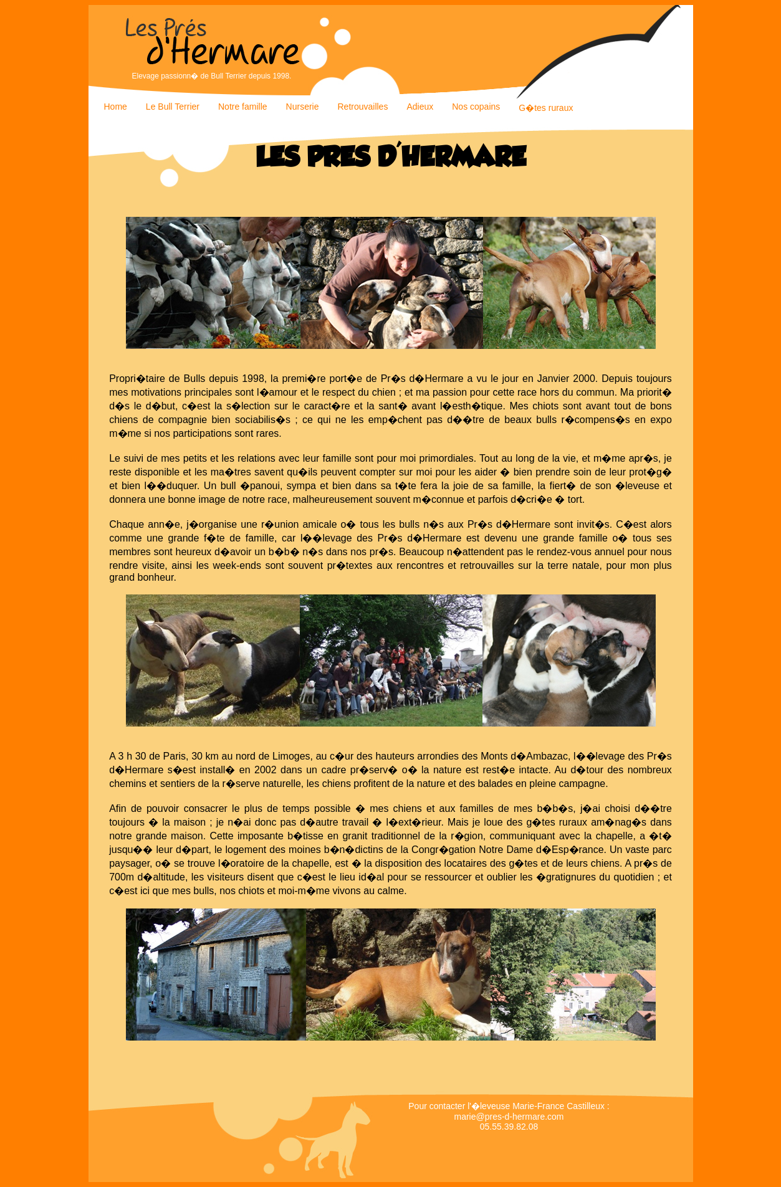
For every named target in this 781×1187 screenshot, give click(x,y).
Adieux (419, 107)
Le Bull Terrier (172, 107)
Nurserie (302, 107)
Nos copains (476, 107)
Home (115, 107)
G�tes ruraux (546, 108)
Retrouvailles (362, 107)
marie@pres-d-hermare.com (508, 1117)
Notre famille (242, 107)
